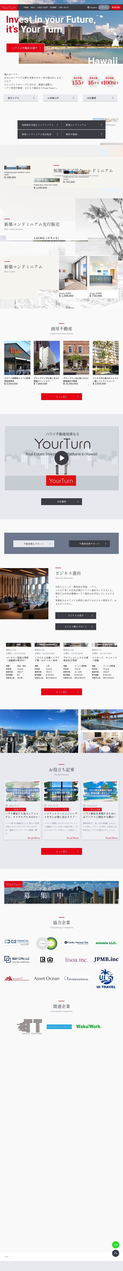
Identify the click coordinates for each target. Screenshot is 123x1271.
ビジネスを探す (76, 697)
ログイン (103, 7)
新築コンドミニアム (76, 125)
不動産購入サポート (34, 625)
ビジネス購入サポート (75, 708)
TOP (6, 1256)
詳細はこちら (101, 1014)
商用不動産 (71, 134)
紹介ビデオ (13, 98)
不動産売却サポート (89, 625)
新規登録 (116, 7)
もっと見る (61, 478)
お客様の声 (53, 98)
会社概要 (91, 98)
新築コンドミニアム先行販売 (36, 134)
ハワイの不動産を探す (24, 48)
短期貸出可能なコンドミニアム (38, 125)
